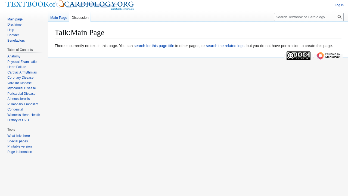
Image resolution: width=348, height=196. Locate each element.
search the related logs (225, 46)
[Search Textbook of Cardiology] (309, 17)
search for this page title (154, 46)
